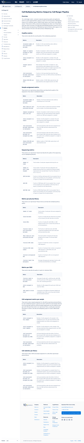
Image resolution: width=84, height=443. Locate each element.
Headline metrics (71, 20)
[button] (18, 30)
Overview (70, 18)
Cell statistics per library (73, 31)
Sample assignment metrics (73, 21)
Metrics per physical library (73, 25)
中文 (75, 440)
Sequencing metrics (72, 23)
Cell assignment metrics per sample (75, 29)
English (71, 440)
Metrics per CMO (71, 27)
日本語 (79, 440)
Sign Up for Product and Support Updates (71, 413)
